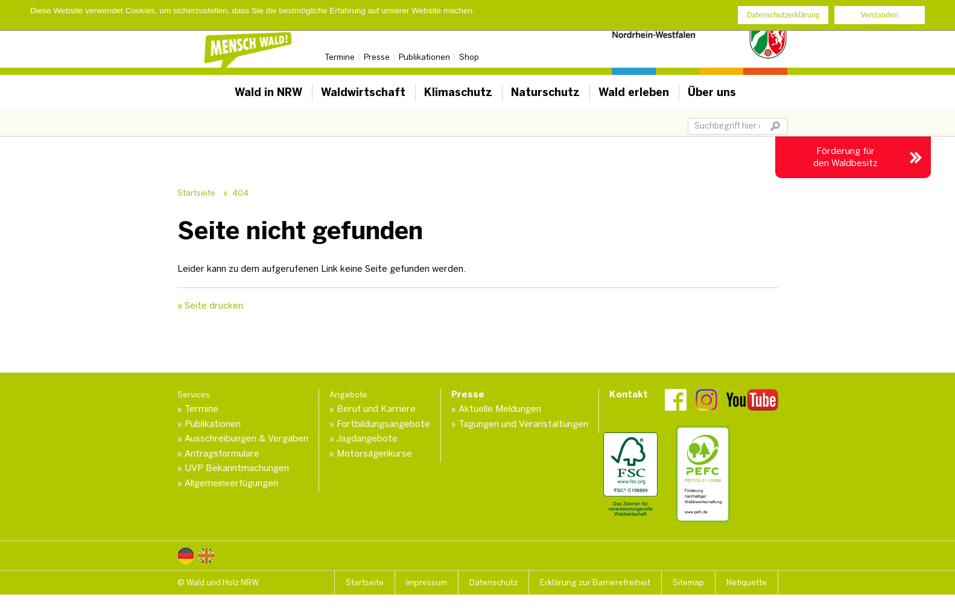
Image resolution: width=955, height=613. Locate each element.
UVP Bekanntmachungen (237, 468)
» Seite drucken (210, 305)
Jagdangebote (367, 438)
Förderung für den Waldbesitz (845, 157)
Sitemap (688, 582)
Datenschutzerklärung (783, 14)
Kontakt (628, 394)
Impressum (426, 582)
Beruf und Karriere (376, 408)
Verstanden (880, 14)
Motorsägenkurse (374, 453)
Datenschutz (493, 582)
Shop (469, 57)
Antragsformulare (222, 453)
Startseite (196, 192)
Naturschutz (545, 92)
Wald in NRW (268, 92)
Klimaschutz (458, 92)
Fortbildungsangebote (383, 424)
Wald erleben (633, 92)
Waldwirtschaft (363, 92)
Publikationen (424, 57)
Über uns (712, 92)
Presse (377, 57)
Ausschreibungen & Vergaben (246, 438)
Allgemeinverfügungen (231, 483)
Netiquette (746, 582)
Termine (340, 57)
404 (240, 192)
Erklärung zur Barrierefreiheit (595, 582)
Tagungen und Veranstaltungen (523, 424)
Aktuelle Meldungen (499, 408)
